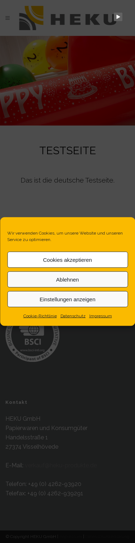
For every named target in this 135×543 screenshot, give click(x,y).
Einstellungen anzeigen (67, 299)
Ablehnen (67, 279)
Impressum (100, 315)
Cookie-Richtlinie (40, 315)
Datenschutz (73, 315)
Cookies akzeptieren (67, 259)
